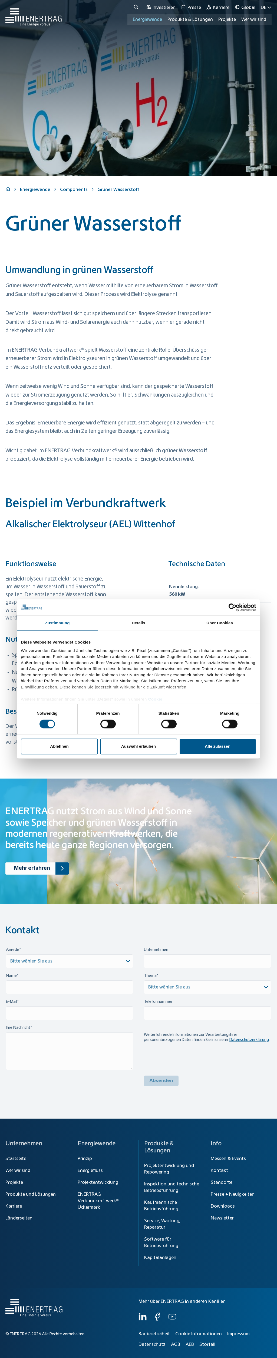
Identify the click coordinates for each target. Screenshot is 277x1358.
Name (11, 976)
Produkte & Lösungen (190, 19)
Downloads (223, 1206)
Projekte (14, 1182)
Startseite (15, 1158)
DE (266, 7)
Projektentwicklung (98, 1182)
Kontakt (219, 1170)
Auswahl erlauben (138, 746)
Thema (150, 976)
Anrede (12, 950)
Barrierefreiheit (154, 1334)
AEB (190, 1344)
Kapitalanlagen (160, 1257)
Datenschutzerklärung (249, 1040)
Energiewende (147, 19)
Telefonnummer (158, 1002)
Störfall (207, 1344)
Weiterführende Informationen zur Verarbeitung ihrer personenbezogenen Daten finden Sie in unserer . (207, 1037)
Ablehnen (59, 746)
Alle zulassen (217, 746)
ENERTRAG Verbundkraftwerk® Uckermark (98, 1200)
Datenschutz (152, 1344)
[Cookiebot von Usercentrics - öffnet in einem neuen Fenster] (232, 607)
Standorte (221, 1182)
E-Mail (11, 1002)
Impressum (238, 1334)
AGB (175, 1344)
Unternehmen (156, 950)
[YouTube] (172, 1319)
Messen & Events (228, 1158)
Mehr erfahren (41, 868)
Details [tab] (138, 623)
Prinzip (85, 1158)
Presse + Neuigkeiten (233, 1194)
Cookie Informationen (198, 1334)
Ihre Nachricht (18, 1028)
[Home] (33, 14)
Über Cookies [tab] (219, 623)
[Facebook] (157, 1319)
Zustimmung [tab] (57, 623)
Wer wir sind (253, 19)
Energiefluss (90, 1170)
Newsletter (222, 1218)
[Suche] (137, 7)
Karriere (13, 1206)
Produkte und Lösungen (30, 1194)
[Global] (245, 7)
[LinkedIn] (142, 1319)
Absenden (161, 1081)
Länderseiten (18, 1218)
